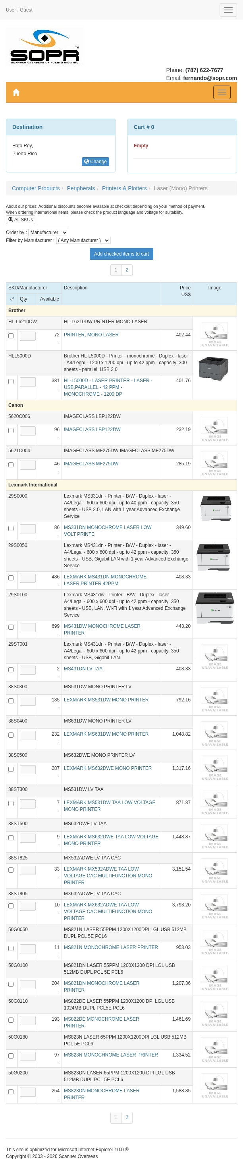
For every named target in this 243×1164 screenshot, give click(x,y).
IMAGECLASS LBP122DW (92, 429)
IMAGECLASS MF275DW (91, 464)
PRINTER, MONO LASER (91, 335)
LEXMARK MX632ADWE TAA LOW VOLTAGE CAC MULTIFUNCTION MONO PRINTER (108, 911)
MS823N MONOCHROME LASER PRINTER (111, 1055)
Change (95, 161)
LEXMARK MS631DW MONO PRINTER (106, 734)
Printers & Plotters (124, 188)
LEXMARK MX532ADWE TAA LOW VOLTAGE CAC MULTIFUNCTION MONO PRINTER (108, 875)
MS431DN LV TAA (83, 669)
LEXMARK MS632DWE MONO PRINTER (108, 768)
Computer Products (36, 188)
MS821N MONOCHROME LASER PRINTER (111, 947)
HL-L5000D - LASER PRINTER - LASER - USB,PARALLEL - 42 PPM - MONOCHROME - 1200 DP (108, 387)
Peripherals (81, 188)
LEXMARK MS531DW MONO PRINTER (106, 700)
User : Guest (19, 10)
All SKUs (20, 220)
